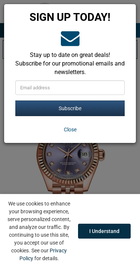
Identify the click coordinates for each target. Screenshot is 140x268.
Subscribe (70, 108)
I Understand (104, 231)
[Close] (70, 129)
